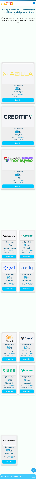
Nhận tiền (18, 100)
